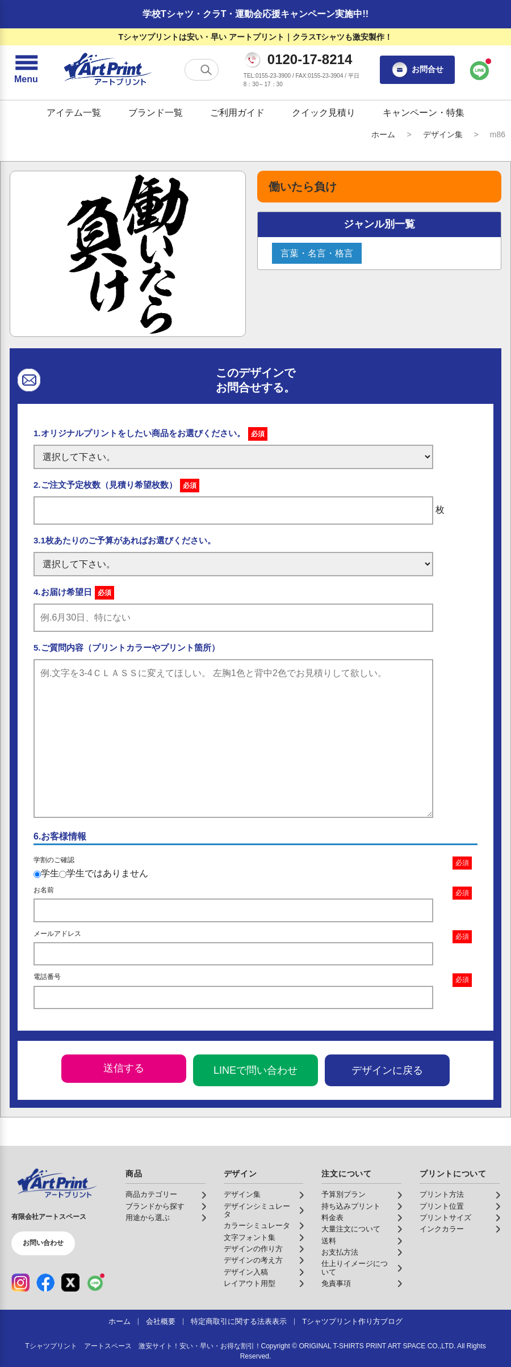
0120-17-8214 (309, 59)
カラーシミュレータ (257, 1226)
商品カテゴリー (151, 1195)
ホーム (383, 134)
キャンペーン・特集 (423, 112)
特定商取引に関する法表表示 (239, 1322)
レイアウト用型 (249, 1284)
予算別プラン (343, 1195)
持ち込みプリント (350, 1206)
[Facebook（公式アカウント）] (45, 1282)
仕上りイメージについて (354, 1268)
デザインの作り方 (253, 1249)
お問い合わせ (43, 1243)
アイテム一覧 (74, 112)
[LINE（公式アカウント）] (95, 1282)
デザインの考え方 (253, 1260)
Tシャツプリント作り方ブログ (352, 1322)
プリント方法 (442, 1195)
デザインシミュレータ (257, 1210)
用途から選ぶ (147, 1218)
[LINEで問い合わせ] (479, 69)
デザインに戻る (387, 1070)
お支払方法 (339, 1252)
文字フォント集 (249, 1238)
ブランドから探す (155, 1206)
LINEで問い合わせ (255, 1070)
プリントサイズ (445, 1218)
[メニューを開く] (26, 70)
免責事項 (336, 1284)
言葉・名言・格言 (316, 253)
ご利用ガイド (237, 112)
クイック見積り (323, 112)
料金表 (332, 1218)
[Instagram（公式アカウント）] (20, 1282)
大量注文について (350, 1229)
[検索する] (206, 70)
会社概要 (160, 1322)
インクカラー (442, 1229)
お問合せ (417, 69)
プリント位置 (442, 1206)
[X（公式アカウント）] (70, 1282)
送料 (328, 1241)
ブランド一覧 (155, 112)
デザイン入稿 (246, 1272)
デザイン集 (443, 134)
